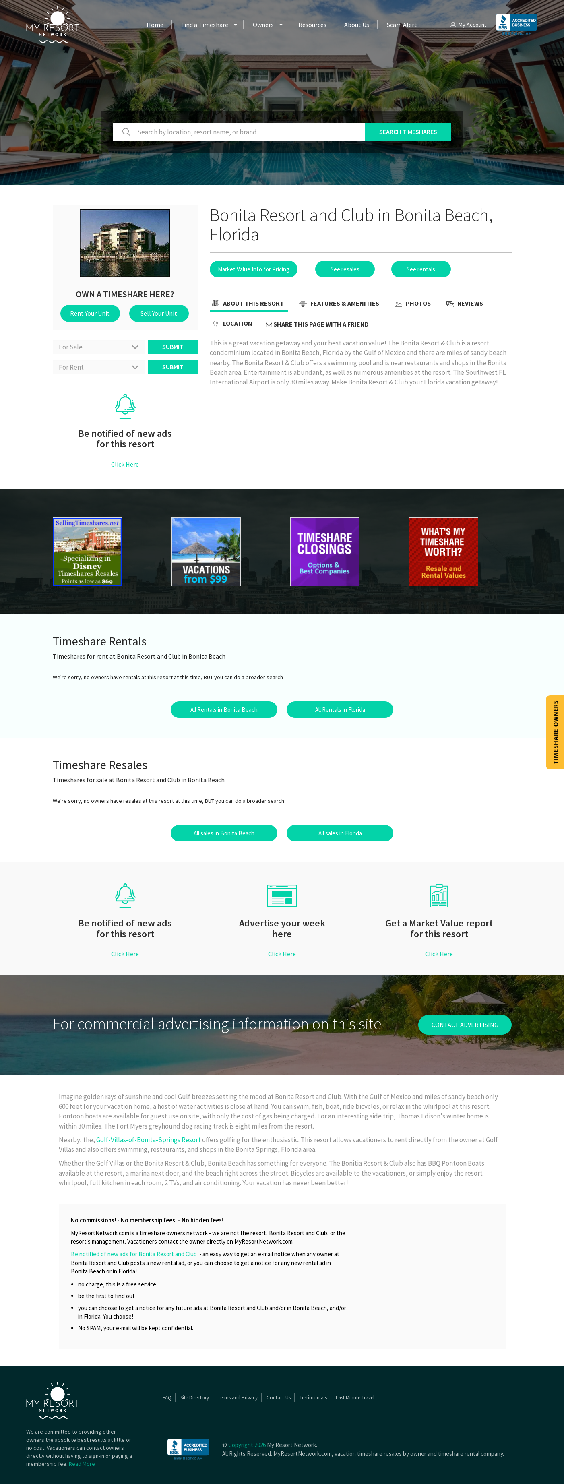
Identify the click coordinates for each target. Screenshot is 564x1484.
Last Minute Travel (355, 1397)
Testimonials (313, 1397)
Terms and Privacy (238, 1397)
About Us (356, 25)
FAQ (167, 1397)
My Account (467, 24)
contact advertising (465, 1025)
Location (231, 324)
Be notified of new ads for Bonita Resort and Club (134, 1254)
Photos (412, 304)
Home (155, 25)
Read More (82, 1463)
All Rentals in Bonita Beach (224, 709)
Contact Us (279, 1397)
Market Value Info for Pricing (253, 269)
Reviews (463, 304)
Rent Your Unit (90, 313)
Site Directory (194, 1397)
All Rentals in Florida (340, 709)
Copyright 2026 (247, 1445)
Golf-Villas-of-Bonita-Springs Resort (149, 1139)
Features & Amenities (338, 304)
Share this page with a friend (317, 324)
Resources (312, 25)
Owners (263, 25)
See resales (345, 269)
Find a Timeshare (204, 25)
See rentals (421, 269)
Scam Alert (402, 25)
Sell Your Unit (158, 313)
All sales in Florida (340, 833)
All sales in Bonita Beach (224, 833)
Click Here (125, 464)
